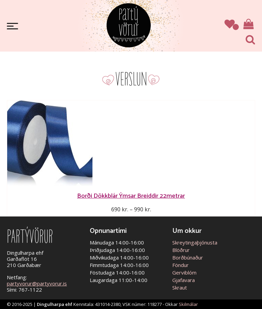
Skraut (179, 287)
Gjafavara (183, 280)
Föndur (180, 265)
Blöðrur (181, 250)
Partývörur (128, 25)
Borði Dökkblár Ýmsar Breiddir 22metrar (131, 196)
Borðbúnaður (187, 257)
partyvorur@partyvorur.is (37, 283)
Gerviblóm (184, 272)
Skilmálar (188, 304)
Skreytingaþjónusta (194, 242)
